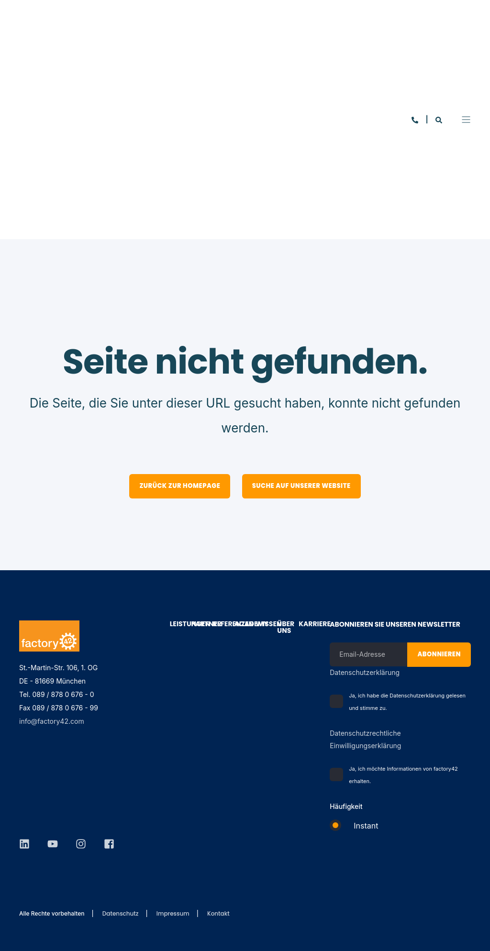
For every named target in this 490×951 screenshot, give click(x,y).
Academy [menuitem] (239, 624)
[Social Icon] (28, 796)
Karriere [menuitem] (304, 624)
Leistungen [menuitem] (175, 624)
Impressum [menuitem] (172, 914)
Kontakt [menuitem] (218, 914)
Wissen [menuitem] (261, 624)
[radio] (400, 829)
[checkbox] (400, 829)
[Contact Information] (416, 50)
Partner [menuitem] (196, 624)
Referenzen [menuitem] (218, 624)
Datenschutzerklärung (365, 672)
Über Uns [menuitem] (282, 627)
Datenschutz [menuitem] (120, 914)
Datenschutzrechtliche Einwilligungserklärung (365, 739)
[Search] (438, 50)
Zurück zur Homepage (179, 485)
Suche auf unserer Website (301, 485)
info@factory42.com (51, 721)
